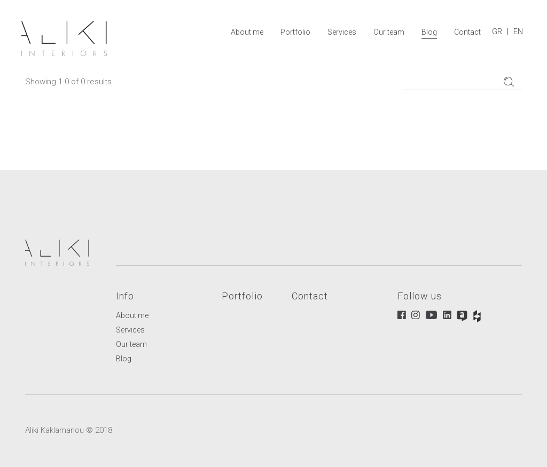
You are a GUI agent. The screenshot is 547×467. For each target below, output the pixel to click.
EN (518, 31)
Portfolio (295, 32)
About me (247, 32)
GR (497, 31)
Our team (388, 32)
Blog (429, 32)
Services (341, 32)
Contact (467, 32)
